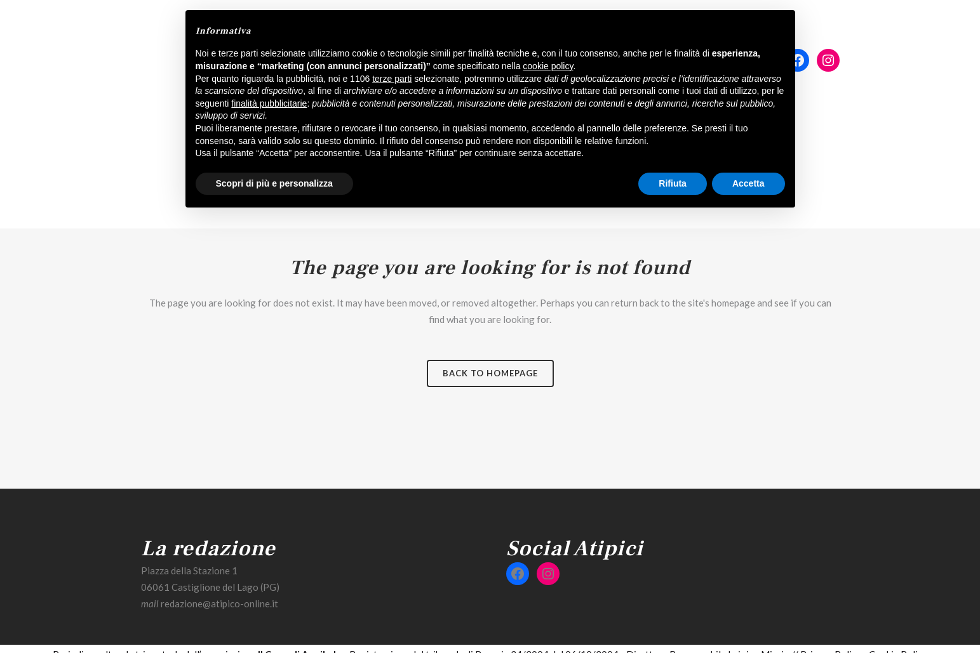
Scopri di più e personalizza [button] (274, 183)
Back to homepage (490, 373)
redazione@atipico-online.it (219, 603)
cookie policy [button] (548, 66)
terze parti (392, 79)
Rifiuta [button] (673, 183)
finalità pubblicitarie (269, 103)
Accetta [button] (748, 183)
